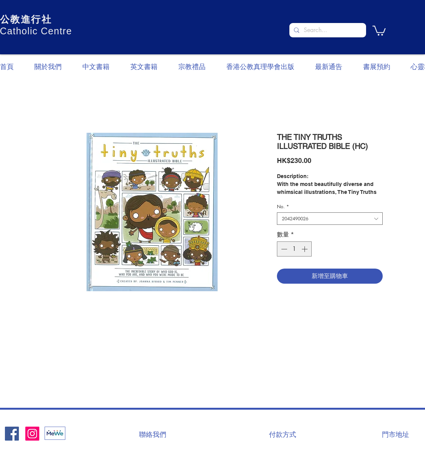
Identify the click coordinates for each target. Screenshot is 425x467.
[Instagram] (32, 434)
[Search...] (327, 30)
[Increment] (305, 249)
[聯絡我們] (153, 434)
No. (283, 206)
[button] (379, 30)
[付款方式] (282, 434)
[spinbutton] (294, 249)
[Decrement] (283, 249)
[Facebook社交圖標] (12, 434)
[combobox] (330, 218)
